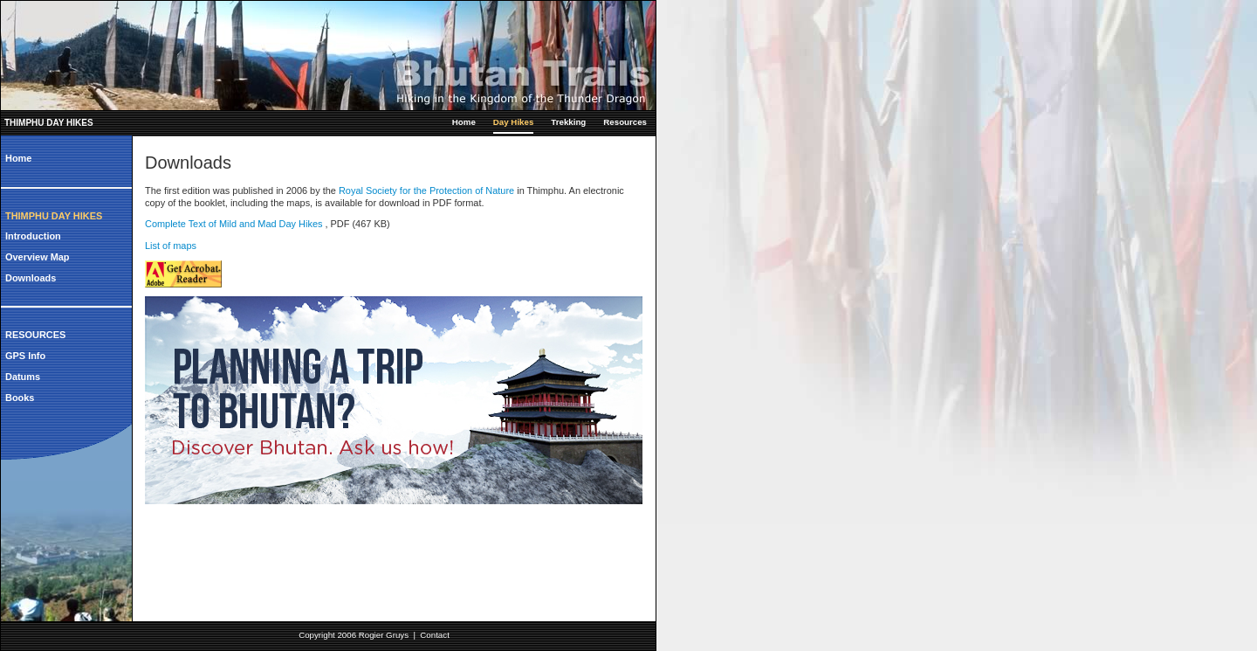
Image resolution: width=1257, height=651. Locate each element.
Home (464, 122)
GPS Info (25, 355)
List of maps (170, 245)
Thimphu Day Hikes (48, 123)
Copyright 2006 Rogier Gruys (354, 635)
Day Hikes (513, 122)
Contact (435, 635)
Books (19, 397)
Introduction (33, 236)
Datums (22, 376)
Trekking (568, 122)
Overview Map (37, 257)
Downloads (30, 278)
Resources (625, 122)
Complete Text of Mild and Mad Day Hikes (235, 223)
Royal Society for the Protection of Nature (426, 190)
